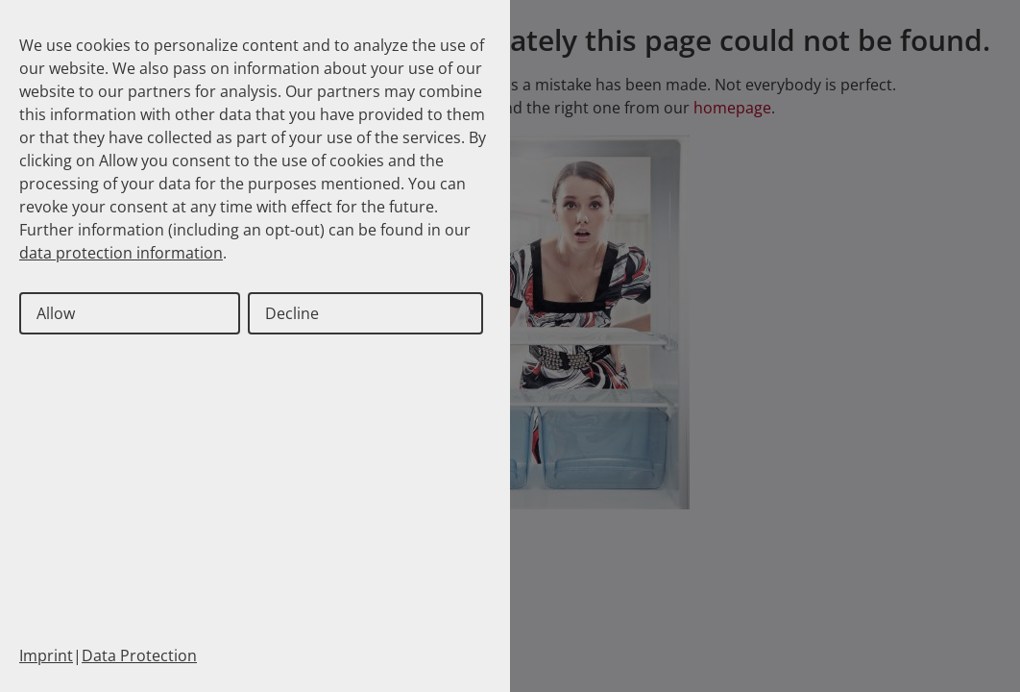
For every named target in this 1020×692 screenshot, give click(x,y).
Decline (292, 313)
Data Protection (139, 655)
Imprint (46, 655)
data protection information (121, 252)
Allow (55, 313)
